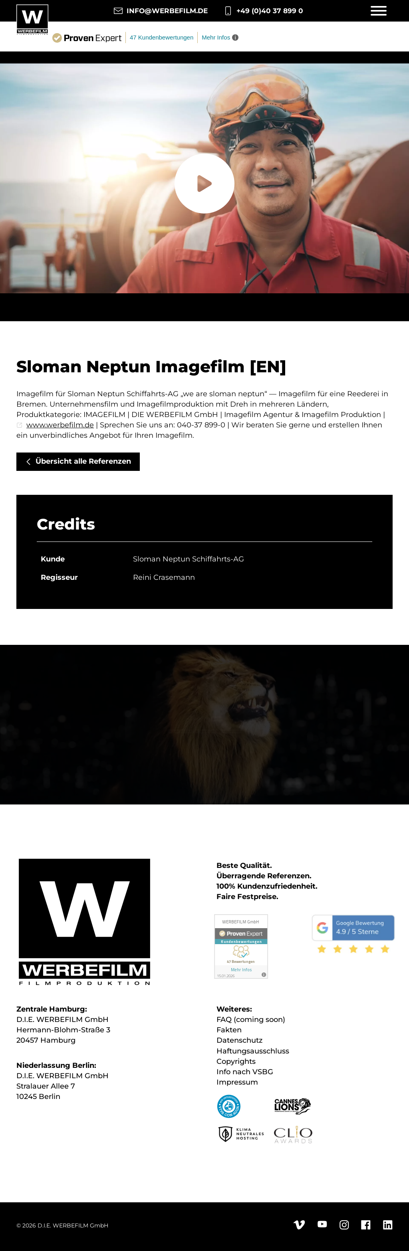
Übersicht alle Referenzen (83, 461)
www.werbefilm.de (60, 425)
